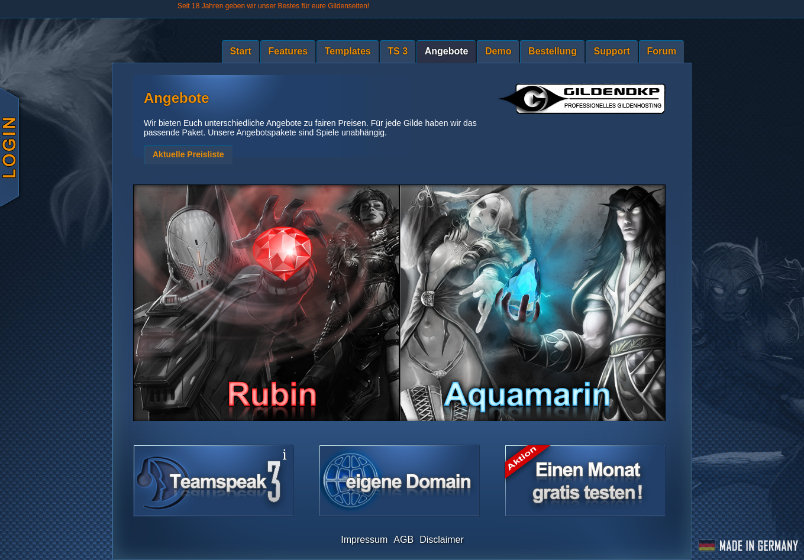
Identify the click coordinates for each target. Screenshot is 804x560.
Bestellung (552, 51)
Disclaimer (441, 540)
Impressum (364, 540)
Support (612, 51)
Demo (498, 51)
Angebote (447, 51)
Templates (348, 51)
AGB (403, 540)
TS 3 (398, 51)
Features (288, 51)
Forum (661, 51)
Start (240, 51)
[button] (188, 154)
